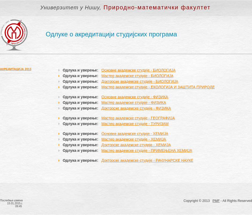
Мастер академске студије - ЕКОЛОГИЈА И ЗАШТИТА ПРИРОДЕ (158, 87)
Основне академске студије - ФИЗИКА (134, 97)
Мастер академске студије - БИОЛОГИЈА (137, 76)
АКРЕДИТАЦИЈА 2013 (15, 69)
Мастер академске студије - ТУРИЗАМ (135, 124)
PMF (216, 201)
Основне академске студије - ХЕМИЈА (134, 133)
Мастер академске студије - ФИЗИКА (133, 102)
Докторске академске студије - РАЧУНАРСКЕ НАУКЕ (147, 160)
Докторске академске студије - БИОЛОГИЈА (139, 81)
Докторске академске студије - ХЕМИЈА (136, 145)
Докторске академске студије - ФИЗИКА (136, 108)
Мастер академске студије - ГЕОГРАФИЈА (138, 118)
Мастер (107, 150)
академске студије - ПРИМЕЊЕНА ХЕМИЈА (153, 150)
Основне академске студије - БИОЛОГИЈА (138, 70)
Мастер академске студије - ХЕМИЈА (133, 139)
